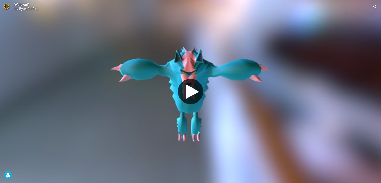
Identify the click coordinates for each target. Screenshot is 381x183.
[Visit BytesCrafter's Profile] (7, 7)
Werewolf (21, 4)
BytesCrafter (28, 8)
